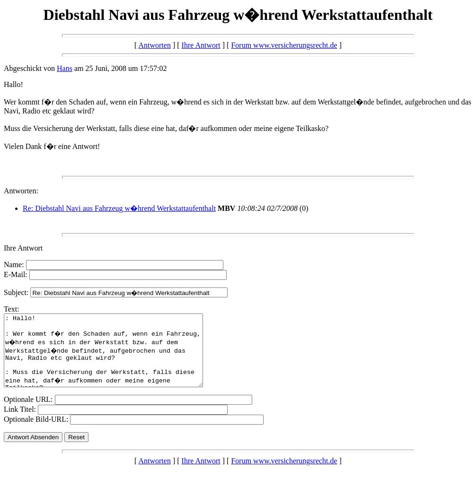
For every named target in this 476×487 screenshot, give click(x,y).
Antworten (154, 45)
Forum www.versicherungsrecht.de (284, 45)
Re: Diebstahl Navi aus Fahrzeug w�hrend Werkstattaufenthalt (119, 208)
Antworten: (21, 191)
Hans (64, 68)
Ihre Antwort (201, 45)
